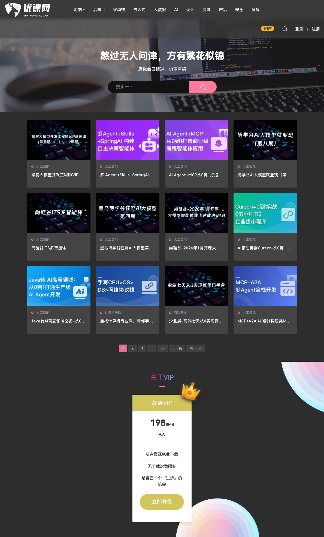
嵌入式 (139, 9)
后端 (97, 9)
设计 (190, 9)
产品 (223, 9)
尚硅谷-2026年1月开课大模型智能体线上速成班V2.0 (194, 248)
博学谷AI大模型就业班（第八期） (264, 175)
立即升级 (162, 501)
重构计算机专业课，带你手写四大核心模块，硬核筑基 (126, 321)
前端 (78, 9)
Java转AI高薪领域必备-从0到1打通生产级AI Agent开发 (58, 321)
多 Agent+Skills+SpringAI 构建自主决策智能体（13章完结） (127, 175)
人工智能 (42, 166)
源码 (256, 9)
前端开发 (180, 312)
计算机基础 (113, 312)
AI (176, 9)
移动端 (119, 9)
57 (163, 348)
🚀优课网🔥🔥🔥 (28, 9)
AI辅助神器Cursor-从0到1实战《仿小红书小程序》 (264, 248)
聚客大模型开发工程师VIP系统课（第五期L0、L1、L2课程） (57, 175)
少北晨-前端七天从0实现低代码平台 (196, 321)
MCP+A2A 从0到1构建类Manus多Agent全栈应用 (264, 321)
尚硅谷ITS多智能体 (48, 248)
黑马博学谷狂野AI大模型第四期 (126, 248)
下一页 (177, 348)
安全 (239, 9)
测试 (206, 9)
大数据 (160, 9)
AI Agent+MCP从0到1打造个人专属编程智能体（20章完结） (195, 175)
